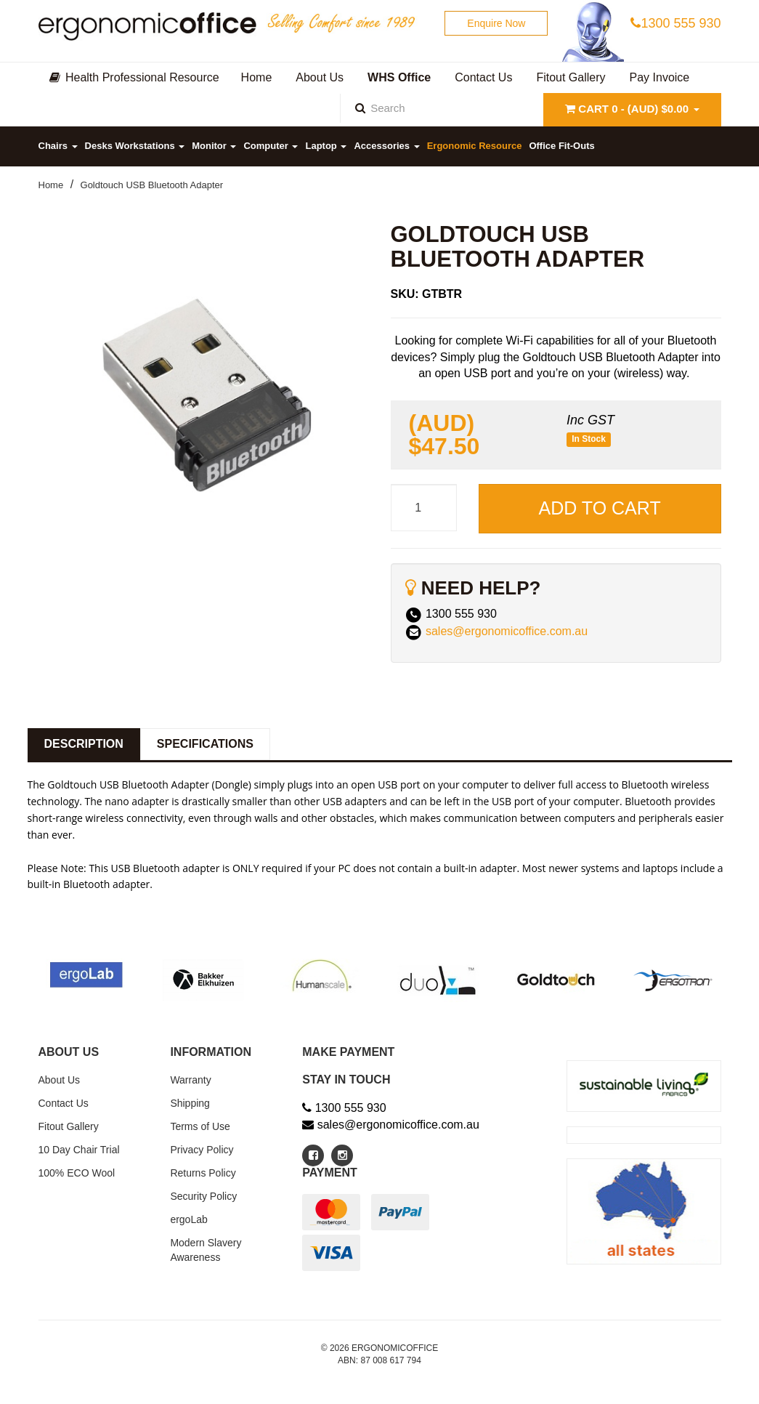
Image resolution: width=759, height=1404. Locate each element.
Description (83, 744)
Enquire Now (496, 23)
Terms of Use (200, 1126)
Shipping (190, 1103)
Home (51, 184)
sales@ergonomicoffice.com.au (507, 631)
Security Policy (203, 1196)
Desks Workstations (135, 145)
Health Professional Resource (134, 77)
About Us (59, 1080)
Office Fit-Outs (561, 145)
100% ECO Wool (76, 1173)
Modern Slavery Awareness (205, 1250)
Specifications (205, 744)
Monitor (214, 145)
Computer (270, 145)
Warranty (190, 1080)
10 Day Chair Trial (79, 1149)
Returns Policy (202, 1173)
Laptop (325, 145)
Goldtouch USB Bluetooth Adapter (152, 184)
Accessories (386, 145)
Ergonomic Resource (474, 145)
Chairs (58, 145)
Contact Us (63, 1103)
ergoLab (188, 1219)
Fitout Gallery (68, 1126)
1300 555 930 (675, 23)
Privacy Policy (201, 1149)
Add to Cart (600, 508)
